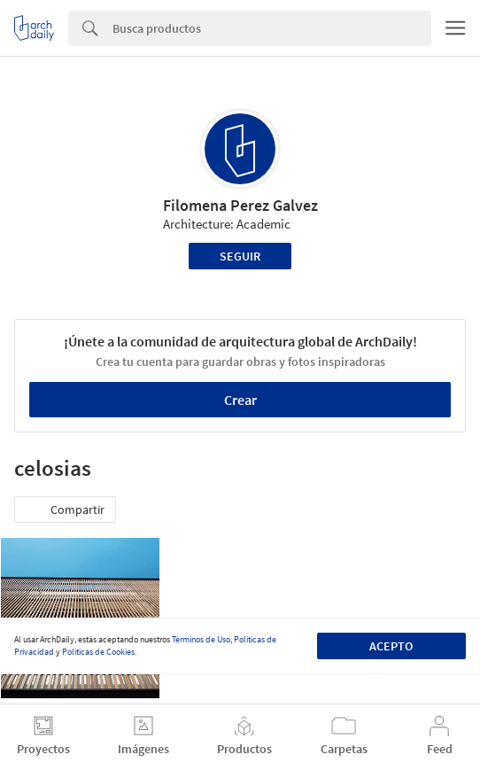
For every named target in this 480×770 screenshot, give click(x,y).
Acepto (391, 646)
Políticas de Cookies (98, 651)
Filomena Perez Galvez (240, 205)
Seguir (240, 256)
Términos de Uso (201, 639)
